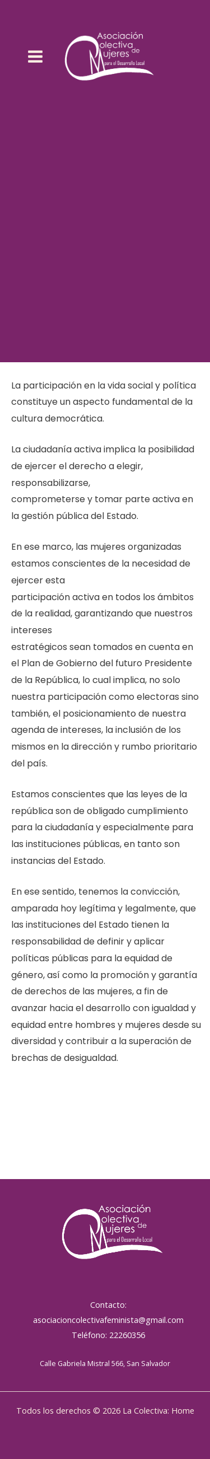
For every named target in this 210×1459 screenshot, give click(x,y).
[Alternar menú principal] (35, 56)
